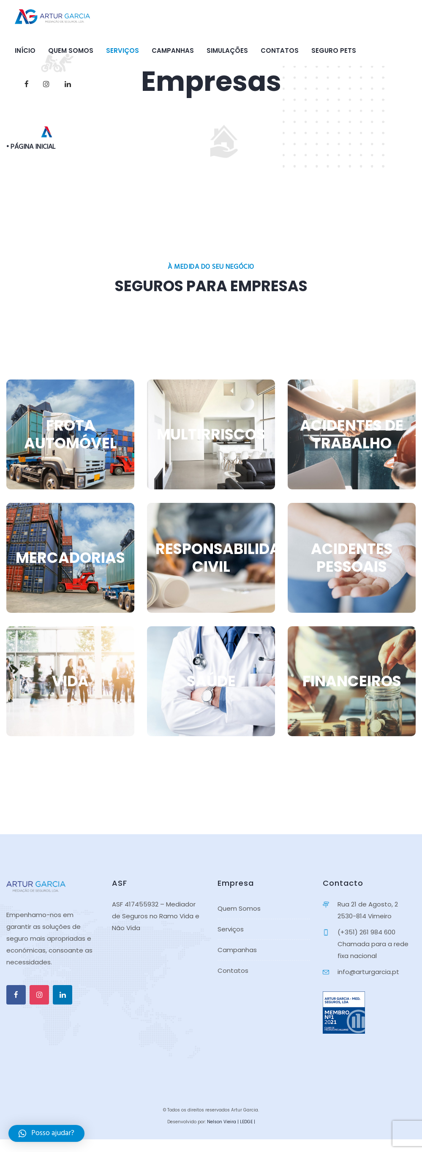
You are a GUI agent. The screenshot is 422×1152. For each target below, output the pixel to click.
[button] (46, 1133)
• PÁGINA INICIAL (30, 147)
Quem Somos (70, 50)
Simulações (227, 50)
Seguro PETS (333, 50)
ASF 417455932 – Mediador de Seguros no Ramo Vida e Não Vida (155, 916)
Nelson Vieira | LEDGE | (231, 1122)
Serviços (122, 50)
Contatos (280, 50)
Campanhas (173, 50)
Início (25, 50)
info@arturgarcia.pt (368, 971)
